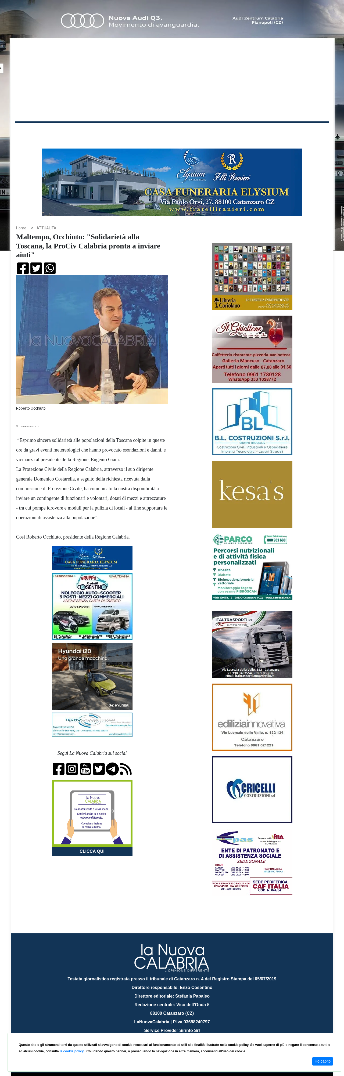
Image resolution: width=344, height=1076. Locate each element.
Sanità (109, 131)
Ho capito (323, 1061)
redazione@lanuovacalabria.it (183, 1030)
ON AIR (308, 132)
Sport (172, 131)
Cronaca (71, 131)
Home (28, 130)
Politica (91, 131)
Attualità (129, 131)
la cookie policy (72, 1051)
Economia (152, 131)
